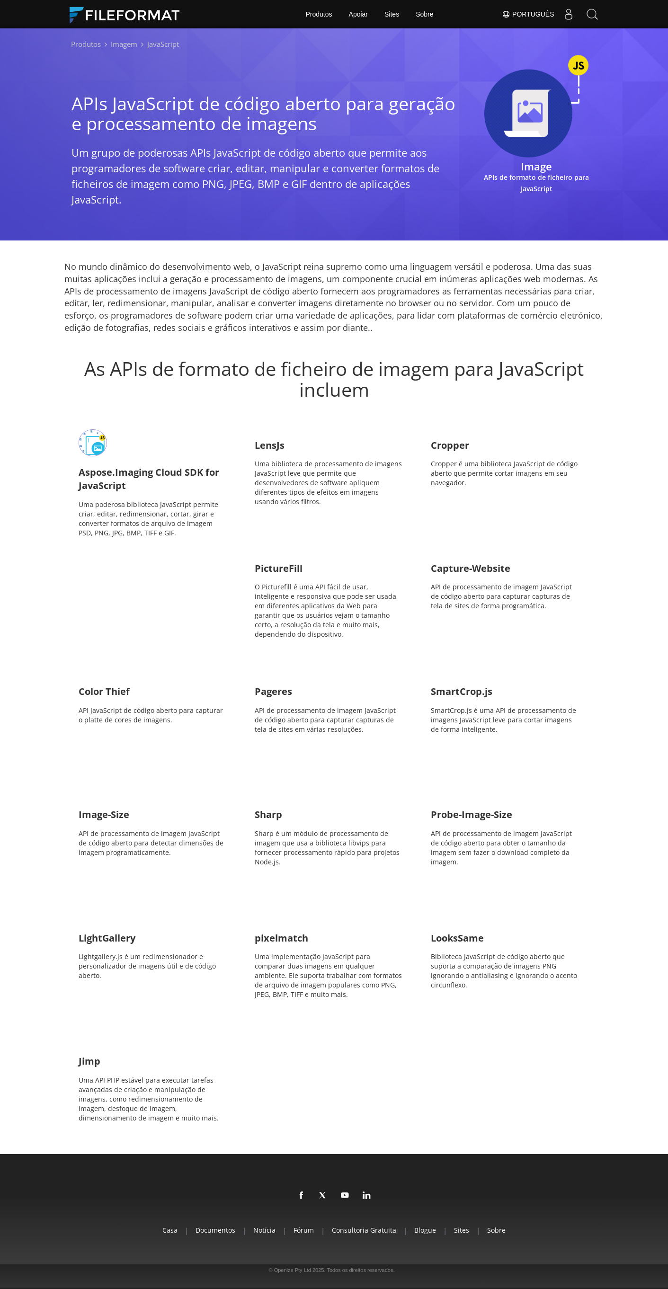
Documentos (215, 1230)
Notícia (264, 1230)
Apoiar (358, 14)
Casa (170, 1230)
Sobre (424, 14)
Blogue (425, 1230)
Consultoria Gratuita (364, 1230)
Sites (391, 14)
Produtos (319, 14)
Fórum (304, 1230)
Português (528, 14)
